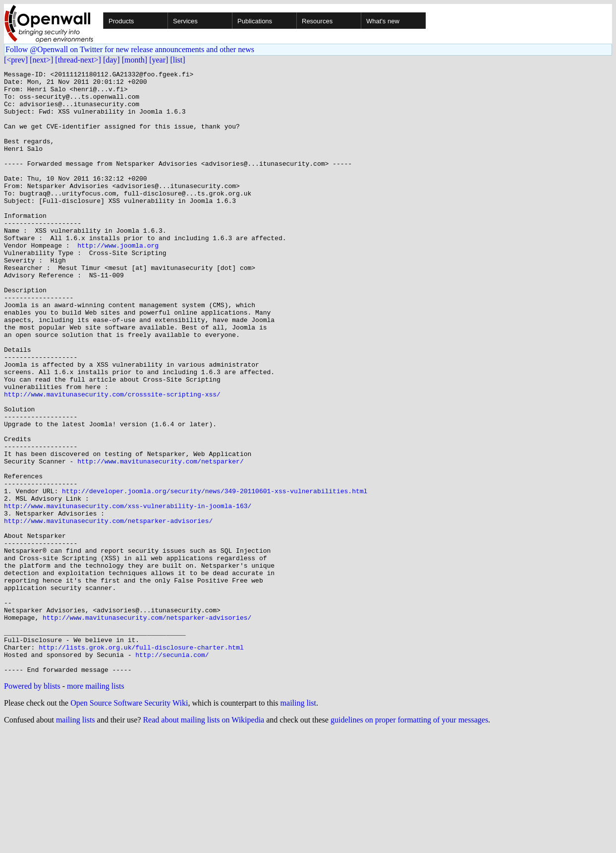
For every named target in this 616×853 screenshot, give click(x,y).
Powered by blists (32, 806)
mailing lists (75, 840)
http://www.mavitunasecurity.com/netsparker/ (160, 539)
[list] (177, 60)
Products (121, 21)
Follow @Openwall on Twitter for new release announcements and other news (129, 49)
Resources (317, 21)
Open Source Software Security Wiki (129, 823)
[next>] (41, 60)
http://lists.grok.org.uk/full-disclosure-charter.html (141, 763)
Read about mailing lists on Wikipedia (203, 840)
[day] (111, 60)
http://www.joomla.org (118, 280)
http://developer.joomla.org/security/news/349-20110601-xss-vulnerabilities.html (214, 575)
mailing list (298, 823)
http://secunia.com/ (172, 772)
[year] (158, 60)
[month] (135, 60)
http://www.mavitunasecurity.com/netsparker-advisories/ (108, 611)
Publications (254, 21)
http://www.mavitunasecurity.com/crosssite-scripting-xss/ (112, 459)
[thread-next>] (78, 60)
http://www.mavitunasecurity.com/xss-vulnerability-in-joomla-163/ (127, 593)
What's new (382, 21)
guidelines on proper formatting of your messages (409, 840)
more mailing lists (95, 806)
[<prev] (16, 60)
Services (185, 21)
